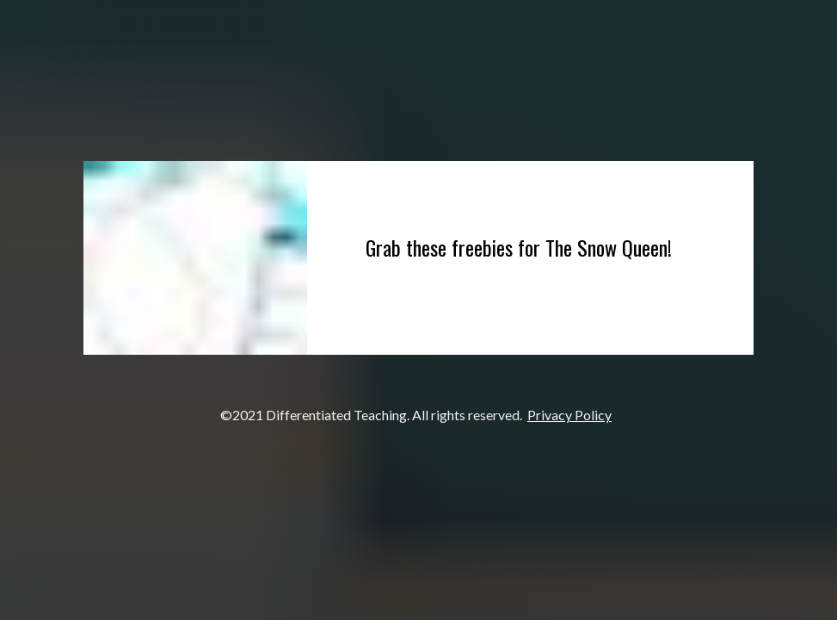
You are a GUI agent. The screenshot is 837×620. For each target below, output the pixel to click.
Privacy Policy (569, 414)
